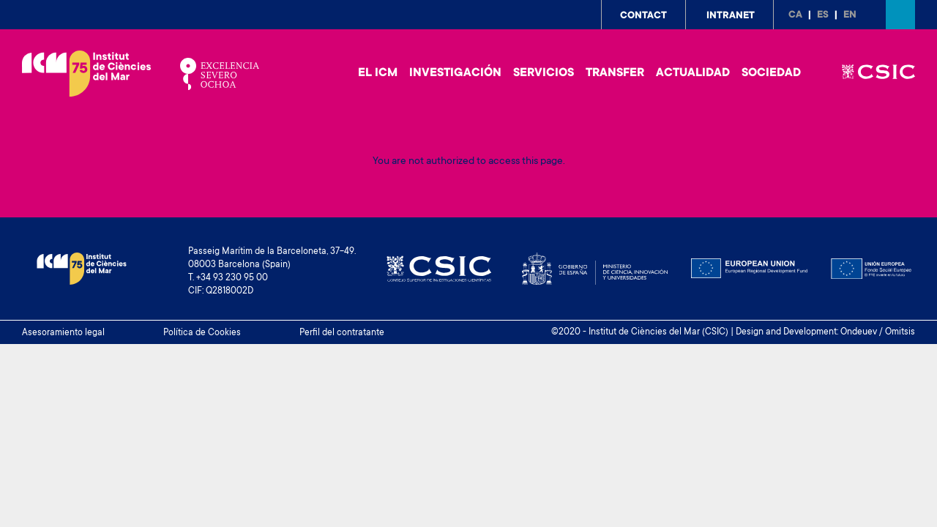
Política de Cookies (202, 333)
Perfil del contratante (341, 333)
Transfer (615, 73)
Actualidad (693, 73)
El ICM (377, 73)
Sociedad (771, 73)
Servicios (543, 73)
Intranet (730, 16)
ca (795, 15)
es (823, 15)
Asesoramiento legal (63, 333)
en (849, 15)
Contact (643, 16)
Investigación (455, 73)
